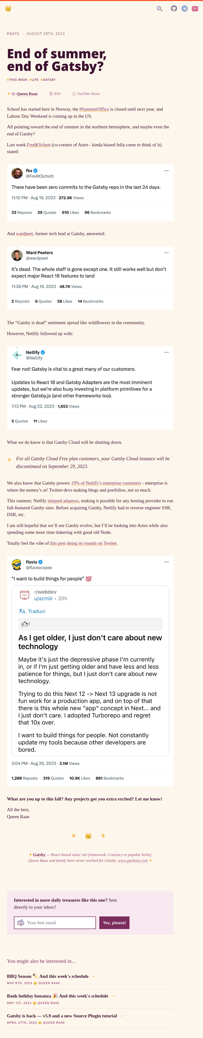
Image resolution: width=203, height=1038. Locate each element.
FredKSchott (39, 144)
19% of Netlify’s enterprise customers (106, 483)
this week (17, 80)
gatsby (48, 80)
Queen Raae (27, 93)
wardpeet (24, 233)
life (34, 80)
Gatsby (39, 854)
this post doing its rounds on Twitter (83, 543)
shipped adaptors (63, 500)
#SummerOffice (94, 109)
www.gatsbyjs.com (133, 860)
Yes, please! (114, 922)
